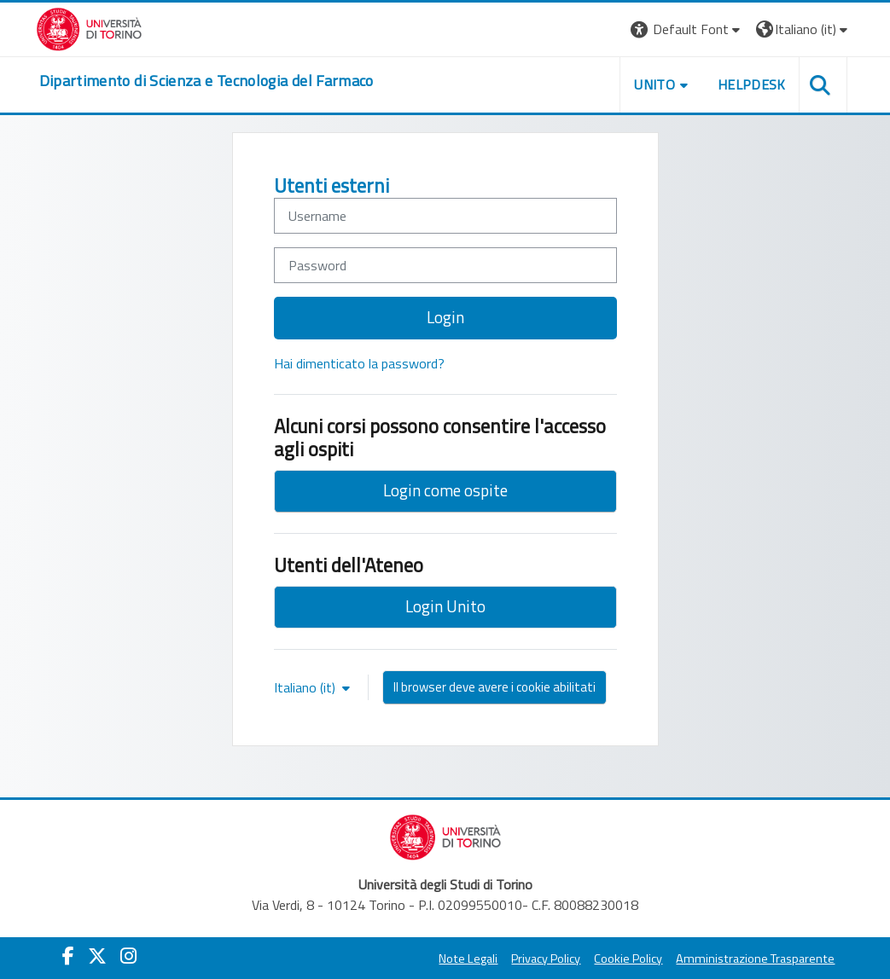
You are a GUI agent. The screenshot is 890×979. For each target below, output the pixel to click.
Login (445, 316)
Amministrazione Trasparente (755, 958)
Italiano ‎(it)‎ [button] (306, 687)
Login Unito (445, 606)
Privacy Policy (545, 958)
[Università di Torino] (89, 27)
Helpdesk (752, 84)
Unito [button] (654, 84)
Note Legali (468, 958)
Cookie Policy (628, 958)
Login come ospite (445, 490)
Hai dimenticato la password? (359, 363)
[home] (206, 81)
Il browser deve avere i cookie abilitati (494, 687)
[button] (687, 29)
